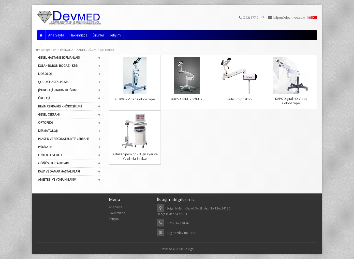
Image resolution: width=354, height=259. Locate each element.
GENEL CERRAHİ (48, 114)
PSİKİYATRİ (45, 147)
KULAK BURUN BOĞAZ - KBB (58, 66)
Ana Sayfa (56, 35)
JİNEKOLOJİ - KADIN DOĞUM (79, 50)
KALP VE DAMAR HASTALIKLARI (59, 171)
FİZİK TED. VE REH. (50, 155)
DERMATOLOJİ (48, 131)
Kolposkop (107, 50)
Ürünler (98, 35)
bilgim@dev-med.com (286, 17)
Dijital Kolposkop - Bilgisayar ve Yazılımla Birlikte (135, 156)
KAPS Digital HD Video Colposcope (291, 100)
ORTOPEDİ (45, 123)
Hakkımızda (78, 35)
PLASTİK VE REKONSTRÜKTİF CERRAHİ (63, 139)
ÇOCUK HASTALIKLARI (53, 82)
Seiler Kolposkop (239, 99)
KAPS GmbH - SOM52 (186, 99)
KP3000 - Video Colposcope (135, 99)
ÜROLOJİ (44, 98)
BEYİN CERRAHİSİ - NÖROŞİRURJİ (60, 106)
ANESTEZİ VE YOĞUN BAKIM (57, 179)
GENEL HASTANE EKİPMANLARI (59, 57)
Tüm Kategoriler (46, 50)
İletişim (115, 35)
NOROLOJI (45, 74)
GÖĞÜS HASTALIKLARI (53, 163)
